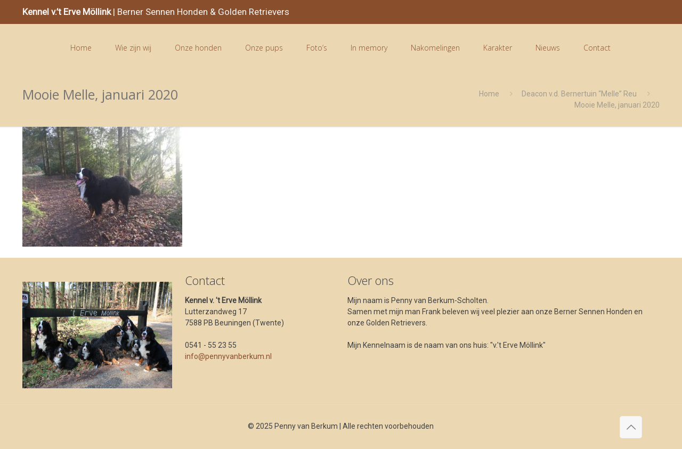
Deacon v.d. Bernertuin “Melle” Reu (579, 93)
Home (489, 93)
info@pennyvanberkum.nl (228, 356)
